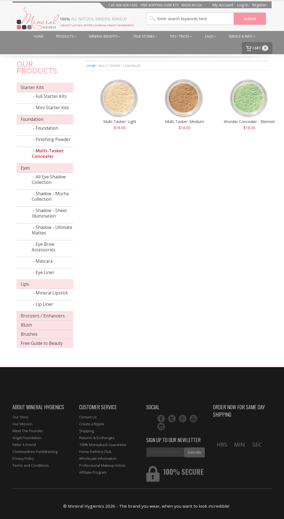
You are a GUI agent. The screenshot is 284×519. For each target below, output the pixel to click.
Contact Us (88, 417)
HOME (39, 36)
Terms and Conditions (30, 465)
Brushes (29, 334)
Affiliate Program (93, 472)
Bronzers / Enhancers (43, 316)
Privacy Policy (23, 458)
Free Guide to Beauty (42, 343)
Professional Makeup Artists (102, 465)
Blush (26, 325)
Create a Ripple (91, 424)
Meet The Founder (27, 431)
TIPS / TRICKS (181, 36)
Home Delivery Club (95, 451)
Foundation (32, 119)
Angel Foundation (26, 437)
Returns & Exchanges (97, 437)
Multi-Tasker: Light (119, 121)
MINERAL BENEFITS (105, 36)
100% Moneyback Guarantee (102, 444)
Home (91, 66)
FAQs (210, 36)
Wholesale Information (98, 458)
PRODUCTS (66, 36)
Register (259, 4)
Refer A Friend (24, 444)
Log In (242, 4)
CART (257, 48)
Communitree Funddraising (34, 451)
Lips (25, 284)
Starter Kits (32, 87)
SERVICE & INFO (242, 36)
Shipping (86, 431)
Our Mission (22, 424)
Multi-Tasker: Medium (184, 121)
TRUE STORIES (145, 36)
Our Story (20, 417)
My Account (222, 4)
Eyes (25, 168)
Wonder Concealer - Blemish (249, 121)
